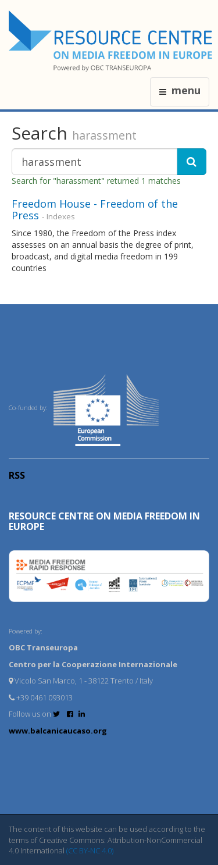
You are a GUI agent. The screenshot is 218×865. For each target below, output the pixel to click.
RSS (17, 475)
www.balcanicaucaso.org (58, 730)
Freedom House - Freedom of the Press (95, 209)
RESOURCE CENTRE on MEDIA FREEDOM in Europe (104, 521)
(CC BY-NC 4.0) (89, 850)
